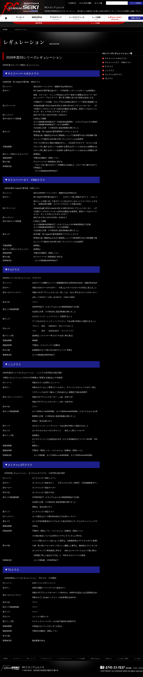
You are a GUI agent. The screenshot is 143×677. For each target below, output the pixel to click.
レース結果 (81, 658)
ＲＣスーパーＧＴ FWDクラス (118, 62)
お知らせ (108, 658)
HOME (5, 29)
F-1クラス (109, 66)
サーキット (17, 658)
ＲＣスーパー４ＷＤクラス (116, 58)
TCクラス (109, 78)
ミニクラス (109, 70)
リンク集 (137, 658)
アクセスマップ (46, 658)
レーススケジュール (64, 658)
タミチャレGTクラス (113, 74)
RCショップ (31, 658)
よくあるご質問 (122, 658)
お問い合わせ (95, 658)
